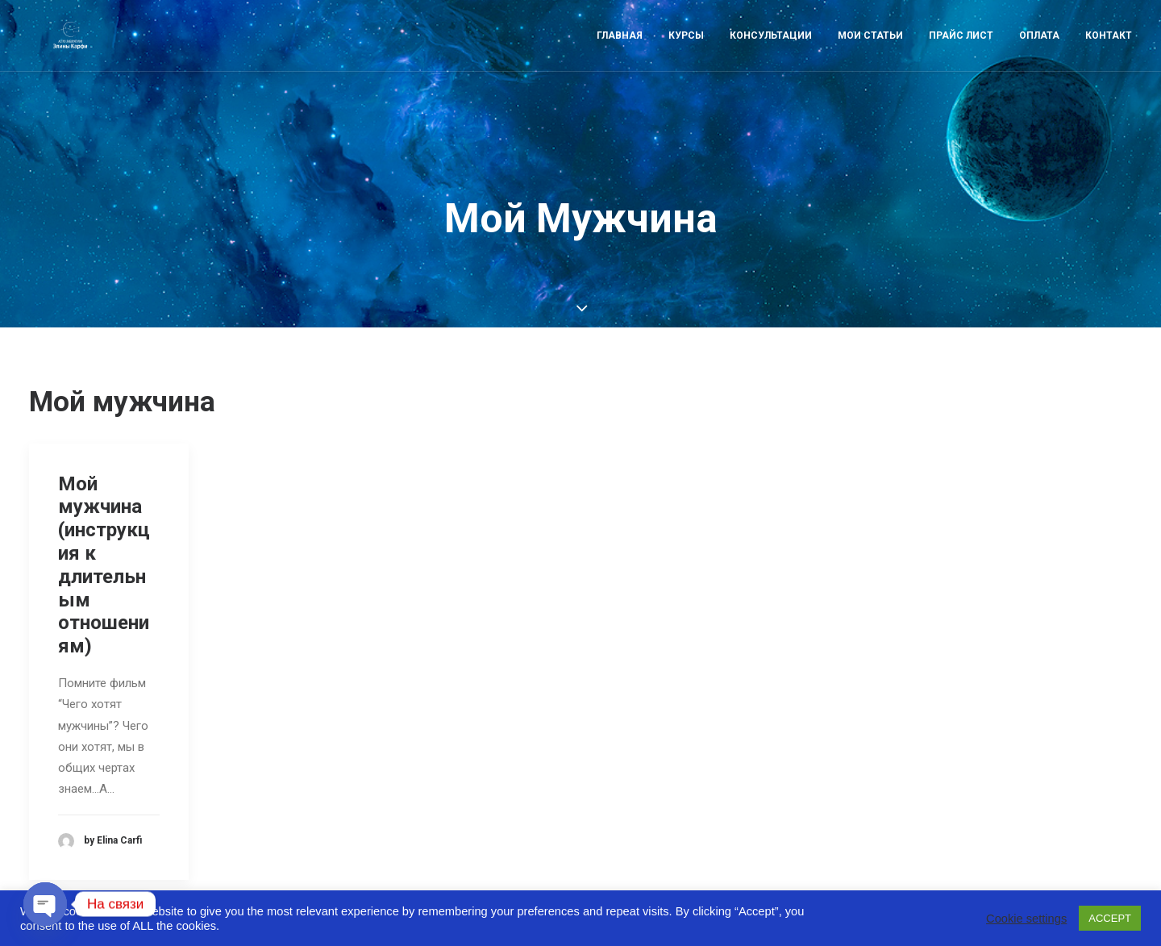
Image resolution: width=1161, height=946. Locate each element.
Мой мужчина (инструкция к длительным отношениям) (104, 533)
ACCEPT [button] (1109, 918)
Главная (620, 54)
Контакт (1108, 54)
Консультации (771, 54)
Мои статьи (870, 54)
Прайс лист (961, 54)
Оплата (1039, 54)
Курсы (686, 54)
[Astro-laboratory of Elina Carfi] (68, 54)
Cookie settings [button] (1026, 918)
